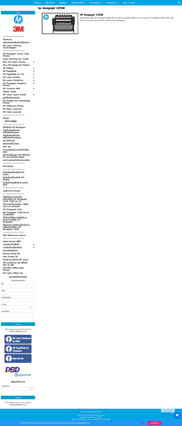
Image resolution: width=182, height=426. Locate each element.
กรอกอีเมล (5, 386)
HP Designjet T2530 (91, 15)
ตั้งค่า (143, 423)
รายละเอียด (5, 311)
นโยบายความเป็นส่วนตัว (15, 331)
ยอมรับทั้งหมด (154, 423)
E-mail (4, 304)
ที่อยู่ (3, 290)
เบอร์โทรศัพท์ (6, 297)
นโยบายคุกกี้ (80, 423)
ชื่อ (2, 283)
